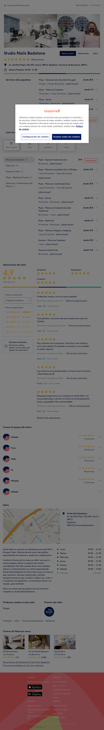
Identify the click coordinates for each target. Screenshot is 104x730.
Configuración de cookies (35, 137)
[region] (52, 124)
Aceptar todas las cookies (66, 137)
